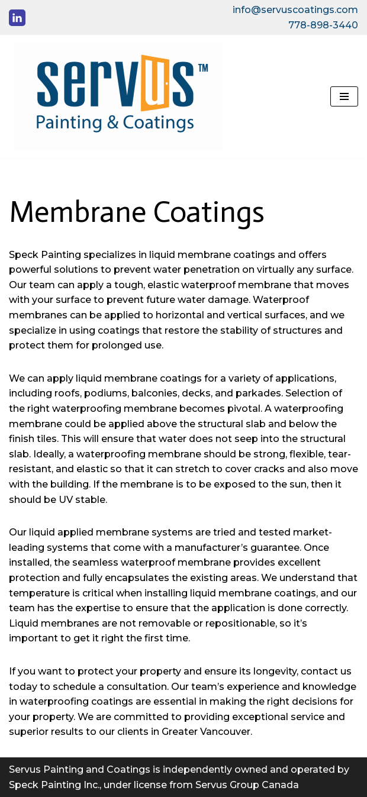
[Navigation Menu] (344, 96)
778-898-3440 (323, 25)
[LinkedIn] (17, 17)
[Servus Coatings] (115, 96)
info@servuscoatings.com (295, 9)
